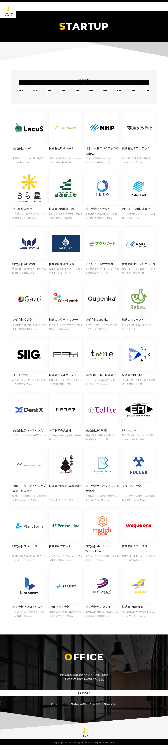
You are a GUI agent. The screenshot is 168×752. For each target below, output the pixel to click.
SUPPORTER (154, 6)
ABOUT (122, 6)
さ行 (52, 93)
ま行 (103, 93)
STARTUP (137, 6)
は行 (90, 93)
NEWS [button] (109, 6)
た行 (65, 93)
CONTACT (84, 698)
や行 (115, 93)
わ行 (141, 93)
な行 (78, 93)
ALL (135, 83)
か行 (40, 93)
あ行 (27, 93)
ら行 (128, 93)
